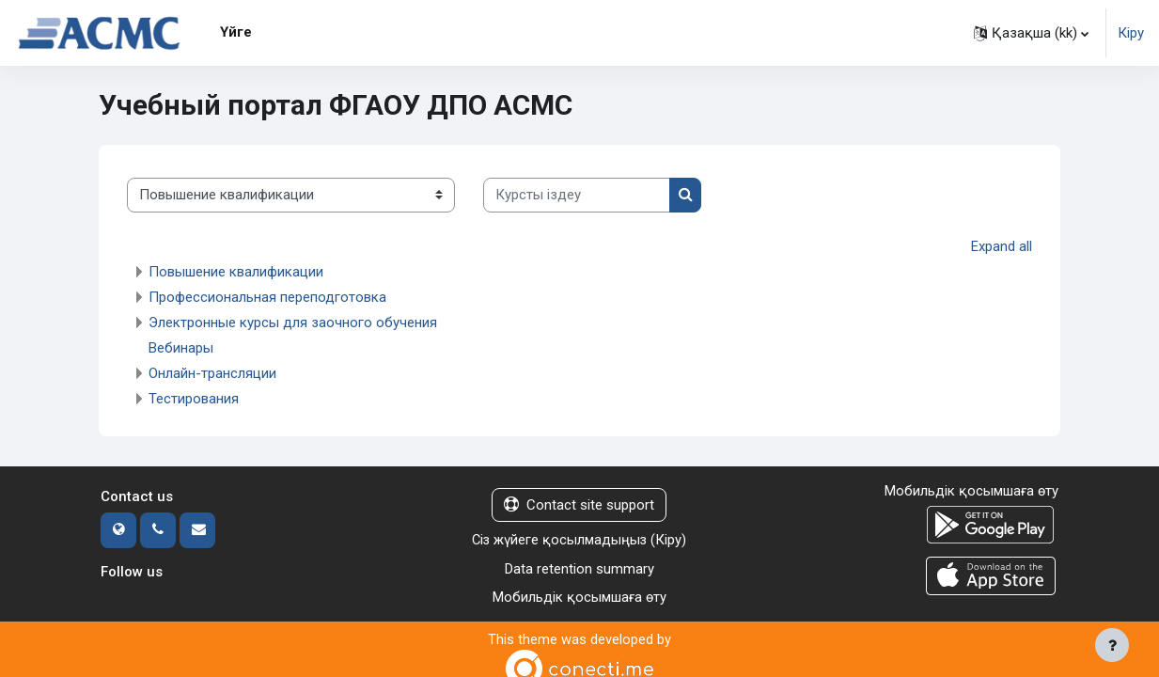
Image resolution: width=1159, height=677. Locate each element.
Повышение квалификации (236, 271)
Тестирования (194, 398)
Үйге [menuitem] (236, 32)
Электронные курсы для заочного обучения (293, 322)
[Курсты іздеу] (576, 195)
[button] (1031, 33)
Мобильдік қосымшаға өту (579, 598)
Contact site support (579, 504)
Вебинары (181, 347)
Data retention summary (579, 568)
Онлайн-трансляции (212, 373)
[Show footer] (1112, 645)
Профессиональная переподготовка (267, 297)
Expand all (1001, 246)
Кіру (1131, 32)
